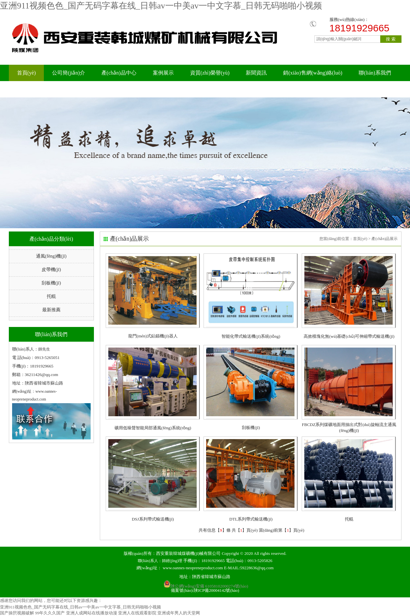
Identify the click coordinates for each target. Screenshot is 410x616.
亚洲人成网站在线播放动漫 (91, 612)
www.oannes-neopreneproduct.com (193, 567)
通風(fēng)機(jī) (51, 256)
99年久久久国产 (50, 612)
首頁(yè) (26, 73)
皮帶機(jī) (51, 269)
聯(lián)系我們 (375, 73)
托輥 (51, 296)
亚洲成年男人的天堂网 (178, 612)
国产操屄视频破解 (17, 612)
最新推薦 (51, 309)
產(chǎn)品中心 (118, 73)
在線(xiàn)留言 (33, 89)
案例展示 (163, 73)
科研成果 (77, 89)
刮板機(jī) (51, 283)
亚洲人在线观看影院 (137, 612)
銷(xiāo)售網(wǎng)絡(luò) (312, 73)
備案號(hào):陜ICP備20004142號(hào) (205, 590)
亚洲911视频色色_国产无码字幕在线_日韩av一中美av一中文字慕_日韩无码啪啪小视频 (161, 5)
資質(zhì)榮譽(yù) (210, 73)
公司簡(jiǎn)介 (68, 73)
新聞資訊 (256, 73)
